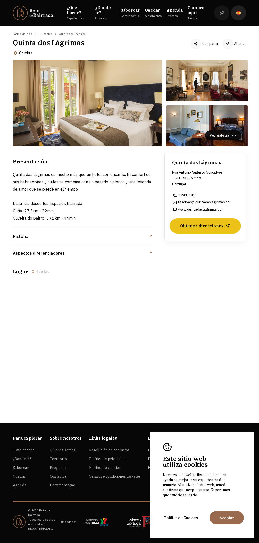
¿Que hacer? (23, 450)
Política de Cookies (181, 517)
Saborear (21, 467)
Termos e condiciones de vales (115, 476)
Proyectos (58, 467)
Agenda (19, 485)
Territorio (58, 459)
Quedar (19, 476)
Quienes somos (62, 450)
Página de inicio (22, 34)
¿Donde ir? (22, 459)
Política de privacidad (107, 459)
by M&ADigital (38, 533)
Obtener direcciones (205, 227)
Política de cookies (105, 467)
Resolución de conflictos (109, 450)
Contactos (58, 476)
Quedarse (45, 34)
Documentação (62, 485)
